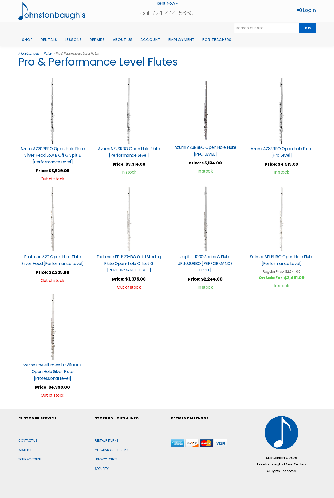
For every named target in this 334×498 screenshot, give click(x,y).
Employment (181, 39)
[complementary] (296, 469)
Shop (27, 39)
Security (102, 468)
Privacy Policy (106, 459)
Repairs (97, 39)
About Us (123, 39)
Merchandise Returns (112, 450)
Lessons (73, 39)
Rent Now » (167, 3)
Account (150, 39)
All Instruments (28, 53)
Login (306, 10)
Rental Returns (106, 440)
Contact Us (27, 440)
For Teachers (216, 39)
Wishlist (24, 450)
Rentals (49, 39)
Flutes (47, 53)
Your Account (29, 459)
